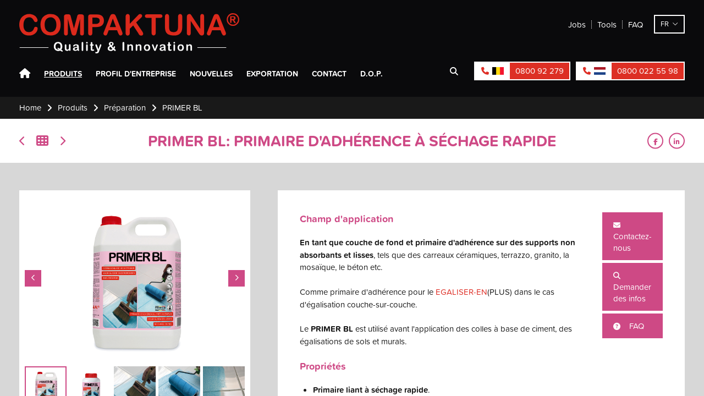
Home (24, 74)
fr (665, 24)
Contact (329, 73)
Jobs (577, 24)
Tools (607, 24)
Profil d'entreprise (136, 73)
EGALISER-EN (461, 292)
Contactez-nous (632, 238)
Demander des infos (632, 288)
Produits (63, 73)
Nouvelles (211, 73)
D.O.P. (371, 73)
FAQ (635, 24)
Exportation (272, 73)
